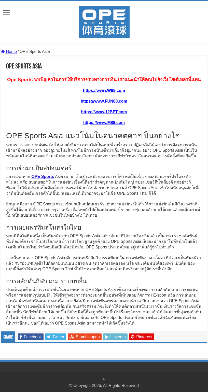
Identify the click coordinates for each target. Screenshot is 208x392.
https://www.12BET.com (104, 112)
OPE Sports (43, 176)
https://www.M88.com (104, 122)
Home (9, 51)
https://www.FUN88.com (104, 101)
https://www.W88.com (104, 90)
